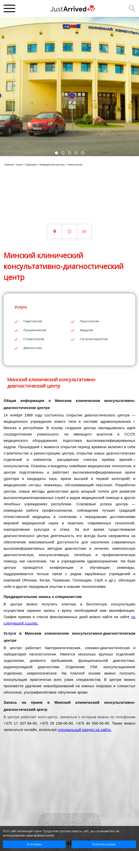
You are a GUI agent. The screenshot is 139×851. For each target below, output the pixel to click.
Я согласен (34, 844)
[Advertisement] (69, 198)
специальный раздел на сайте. (84, 730)
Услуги (19, 164)
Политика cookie (104, 844)
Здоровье (31, 164)
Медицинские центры (52, 164)
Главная (9, 164)
